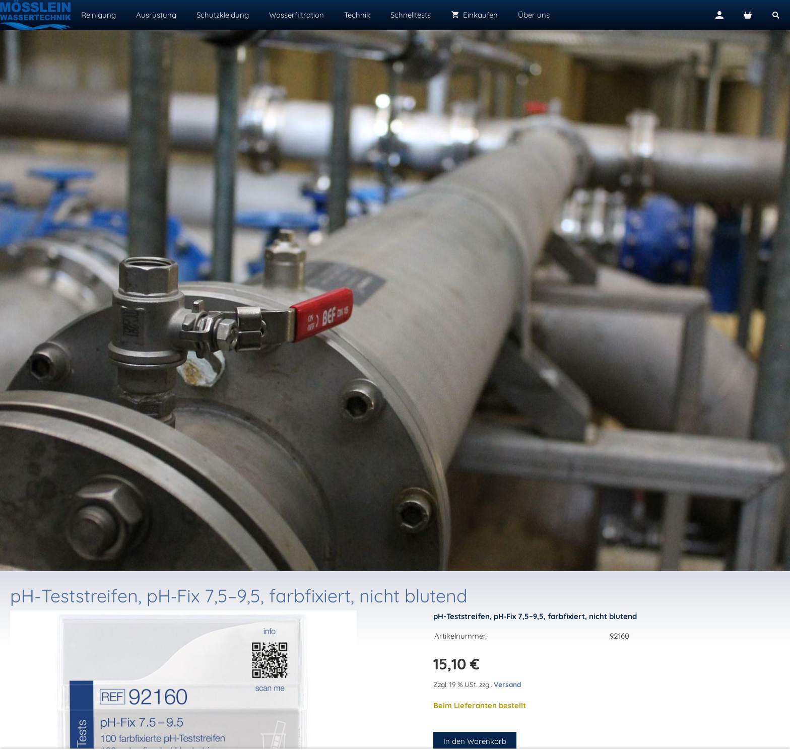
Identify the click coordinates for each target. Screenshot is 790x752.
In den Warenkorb (474, 741)
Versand (507, 684)
